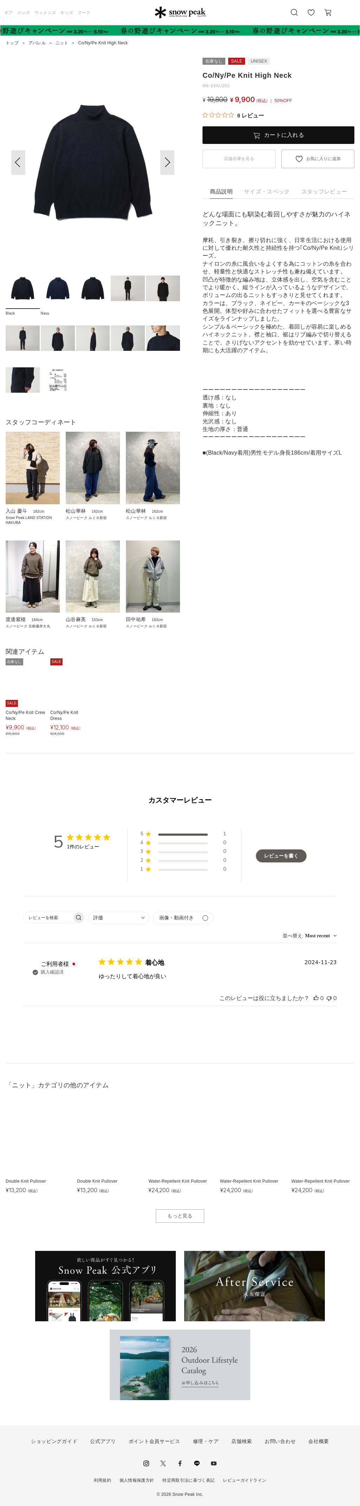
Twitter (163, 1463)
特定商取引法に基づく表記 (188, 1480)
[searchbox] (48, 917)
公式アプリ (103, 1441)
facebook (180, 1463)
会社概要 (318, 1441)
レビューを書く (281, 856)
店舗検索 (241, 1441)
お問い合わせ (280, 1441)
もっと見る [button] (180, 1216)
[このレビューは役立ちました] (316, 998)
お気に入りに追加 (323, 158)
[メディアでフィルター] (183, 918)
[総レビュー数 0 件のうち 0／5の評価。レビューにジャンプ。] (233, 115)
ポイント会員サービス (154, 1441)
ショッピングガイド (54, 1441)
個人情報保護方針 (137, 1480)
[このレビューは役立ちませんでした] (329, 998)
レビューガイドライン (244, 1480)
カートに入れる (284, 135)
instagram (146, 1463)
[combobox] (119, 918)
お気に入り (311, 16)
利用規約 (102, 1480)
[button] (167, 162)
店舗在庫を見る (239, 158)
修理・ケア (206, 1441)
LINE (196, 1463)
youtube (213, 1463)
